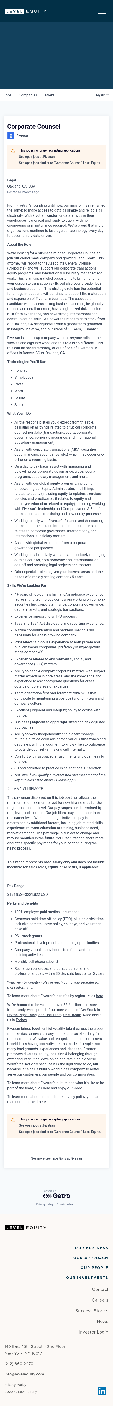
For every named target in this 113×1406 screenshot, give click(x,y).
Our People (94, 1268)
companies (28, 95)
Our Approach (90, 1258)
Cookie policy (65, 1204)
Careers (100, 1300)
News (102, 1321)
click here (42, 1088)
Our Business (91, 1248)
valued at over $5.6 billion (60, 1005)
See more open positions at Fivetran (56, 1158)
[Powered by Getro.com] (56, 1194)
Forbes (21, 1020)
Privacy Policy (15, 1385)
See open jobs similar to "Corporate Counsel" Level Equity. (60, 163)
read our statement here (26, 1102)
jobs (8, 95)
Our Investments (87, 1278)
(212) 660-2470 (19, 1363)
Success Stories (91, 1311)
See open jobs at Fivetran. (37, 157)
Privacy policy (44, 1204)
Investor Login (93, 1332)
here (99, 996)
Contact (100, 1289)
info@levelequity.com (24, 1374)
